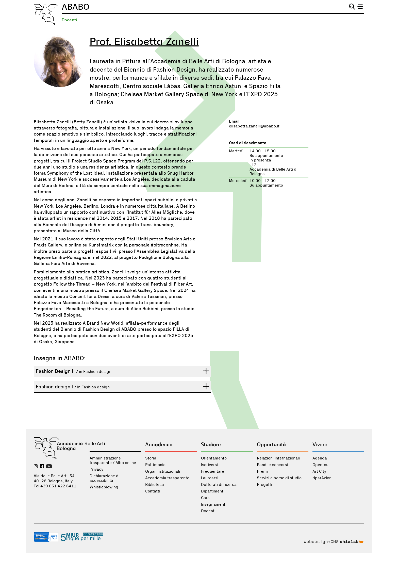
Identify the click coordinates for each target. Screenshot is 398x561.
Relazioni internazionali (278, 458)
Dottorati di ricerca (219, 484)
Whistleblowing (104, 487)
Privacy (96, 469)
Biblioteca (154, 484)
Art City (319, 471)
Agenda (319, 458)
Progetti (264, 484)
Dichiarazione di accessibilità (105, 478)
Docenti (69, 20)
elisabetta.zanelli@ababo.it (254, 126)
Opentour (321, 465)
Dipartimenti (212, 491)
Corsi (205, 498)
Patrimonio (155, 465)
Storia (150, 458)
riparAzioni (322, 478)
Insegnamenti (213, 504)
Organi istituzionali (162, 471)
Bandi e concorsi (272, 465)
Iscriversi (209, 465)
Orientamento (214, 458)
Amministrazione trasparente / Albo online (113, 460)
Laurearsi (209, 478)
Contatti (152, 491)
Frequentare (212, 471)
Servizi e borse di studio (279, 478)
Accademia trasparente (167, 478)
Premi (262, 471)
